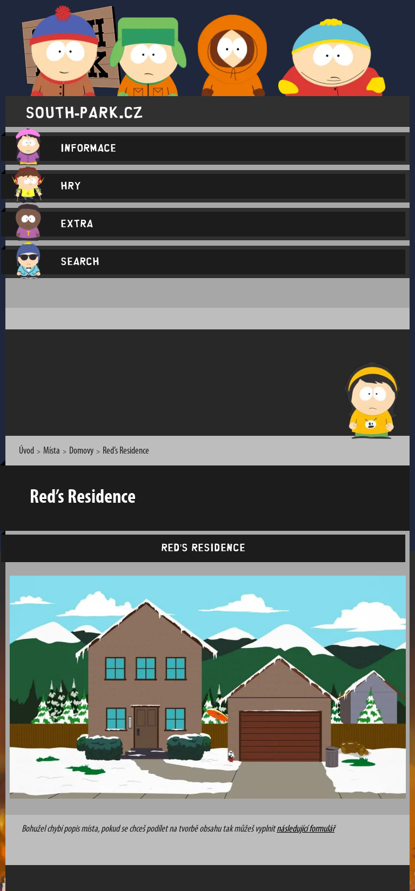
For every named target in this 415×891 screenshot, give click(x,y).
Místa (51, 451)
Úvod (26, 451)
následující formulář (305, 829)
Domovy (81, 451)
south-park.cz (84, 111)
